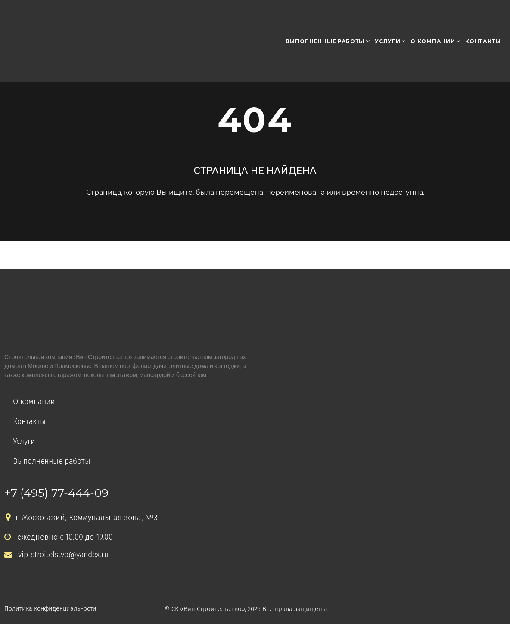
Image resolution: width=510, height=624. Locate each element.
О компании (432, 41)
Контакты (483, 41)
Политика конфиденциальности (53, 609)
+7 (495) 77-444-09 (56, 493)
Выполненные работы (325, 41)
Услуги (387, 41)
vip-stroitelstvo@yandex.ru (57, 554)
